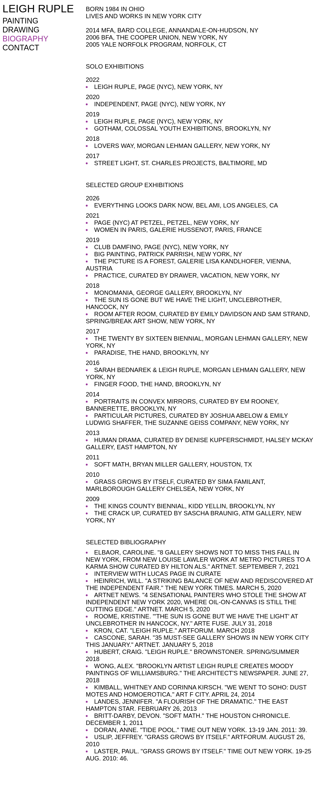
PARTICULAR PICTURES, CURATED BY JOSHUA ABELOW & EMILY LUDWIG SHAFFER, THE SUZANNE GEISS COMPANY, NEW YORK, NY (187, 419)
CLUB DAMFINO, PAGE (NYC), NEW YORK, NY (161, 247)
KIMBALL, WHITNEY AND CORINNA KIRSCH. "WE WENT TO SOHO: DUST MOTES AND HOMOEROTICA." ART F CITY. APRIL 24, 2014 (196, 691)
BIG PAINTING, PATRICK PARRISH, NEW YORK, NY (168, 254)
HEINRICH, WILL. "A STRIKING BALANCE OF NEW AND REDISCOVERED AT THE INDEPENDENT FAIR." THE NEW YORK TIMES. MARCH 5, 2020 (199, 584)
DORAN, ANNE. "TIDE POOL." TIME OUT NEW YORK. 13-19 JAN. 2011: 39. (200, 729)
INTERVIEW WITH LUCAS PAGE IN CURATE (157, 573)
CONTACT (20, 47)
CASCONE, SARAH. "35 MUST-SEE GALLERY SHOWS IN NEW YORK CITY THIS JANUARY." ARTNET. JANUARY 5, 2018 (197, 641)
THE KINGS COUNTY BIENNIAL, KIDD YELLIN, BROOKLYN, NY (184, 506)
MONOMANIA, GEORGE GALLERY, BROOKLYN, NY (168, 292)
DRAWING (21, 29)
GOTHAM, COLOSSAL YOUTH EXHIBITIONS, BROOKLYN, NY (182, 128)
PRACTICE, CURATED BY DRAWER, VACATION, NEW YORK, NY (187, 275)
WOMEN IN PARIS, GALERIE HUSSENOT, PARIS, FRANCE (178, 229)
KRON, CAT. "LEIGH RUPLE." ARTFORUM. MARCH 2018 (174, 630)
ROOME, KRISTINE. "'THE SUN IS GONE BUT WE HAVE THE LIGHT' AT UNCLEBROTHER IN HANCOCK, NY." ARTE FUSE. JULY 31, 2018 (192, 620)
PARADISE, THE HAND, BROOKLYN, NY (151, 352)
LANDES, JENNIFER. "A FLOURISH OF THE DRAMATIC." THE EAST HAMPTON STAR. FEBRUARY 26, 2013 (187, 705)
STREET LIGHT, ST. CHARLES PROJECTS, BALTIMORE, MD (180, 163)
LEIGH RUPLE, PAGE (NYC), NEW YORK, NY (158, 86)
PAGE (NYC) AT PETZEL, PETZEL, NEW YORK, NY (166, 222)
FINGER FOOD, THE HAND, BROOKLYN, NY (157, 384)
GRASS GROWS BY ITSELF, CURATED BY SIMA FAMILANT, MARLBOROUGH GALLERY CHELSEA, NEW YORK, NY (175, 485)
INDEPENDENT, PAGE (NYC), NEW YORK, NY (160, 104)
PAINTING (20, 20)
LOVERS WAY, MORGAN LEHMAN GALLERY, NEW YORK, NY (182, 145)
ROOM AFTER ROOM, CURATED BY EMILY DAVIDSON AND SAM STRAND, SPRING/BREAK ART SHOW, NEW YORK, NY (198, 317)
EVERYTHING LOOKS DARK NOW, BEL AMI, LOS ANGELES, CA (186, 205)
